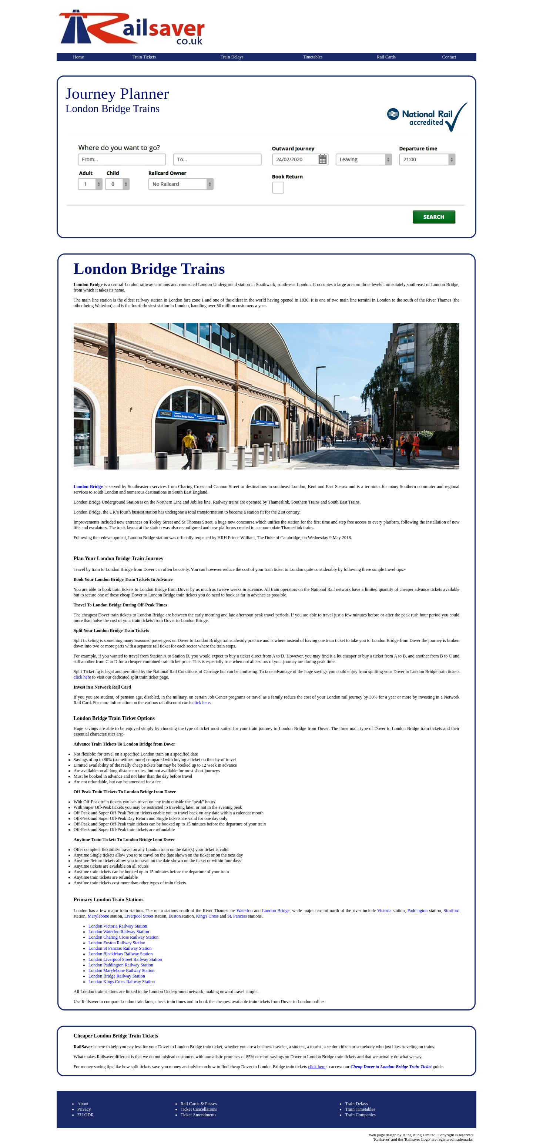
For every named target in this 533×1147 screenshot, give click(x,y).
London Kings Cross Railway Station (121, 981)
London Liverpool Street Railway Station (125, 959)
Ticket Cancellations (199, 1109)
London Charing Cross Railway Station (123, 937)
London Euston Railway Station (116, 942)
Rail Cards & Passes (199, 1103)
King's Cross (207, 916)
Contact (449, 57)
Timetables (313, 57)
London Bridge (88, 486)
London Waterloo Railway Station (118, 931)
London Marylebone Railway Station (121, 970)
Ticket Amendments (199, 1114)
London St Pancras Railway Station (120, 948)
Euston (174, 916)
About (82, 1103)
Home (78, 57)
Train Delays (232, 57)
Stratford (452, 910)
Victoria (384, 910)
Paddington (418, 910)
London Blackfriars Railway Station (120, 953)
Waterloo (245, 910)
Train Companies (360, 1114)
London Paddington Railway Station (120, 965)
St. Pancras (237, 916)
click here (82, 677)
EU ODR (85, 1114)
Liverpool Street (138, 916)
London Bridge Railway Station (116, 976)
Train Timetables (360, 1109)
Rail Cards (386, 57)
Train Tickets (144, 57)
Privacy (84, 1109)
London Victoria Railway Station (117, 926)
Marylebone (98, 916)
